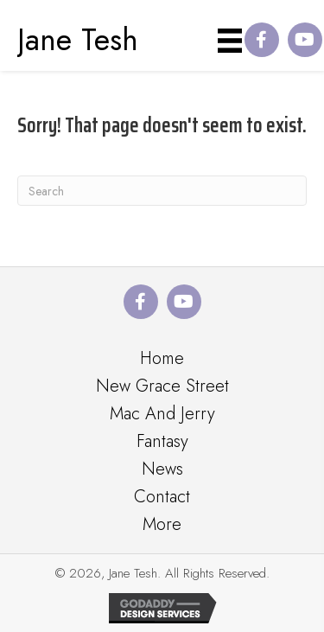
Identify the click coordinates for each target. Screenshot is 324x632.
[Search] (162, 191)
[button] (262, 39)
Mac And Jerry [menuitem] (162, 413)
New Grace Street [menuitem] (162, 386)
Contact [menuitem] (162, 496)
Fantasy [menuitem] (162, 441)
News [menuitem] (162, 469)
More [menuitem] (162, 524)
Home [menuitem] (162, 358)
